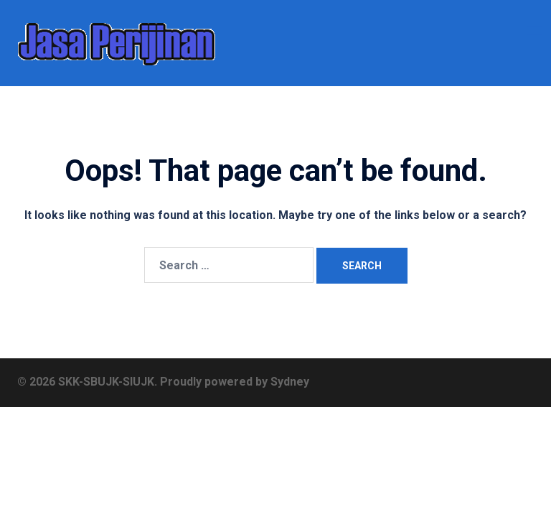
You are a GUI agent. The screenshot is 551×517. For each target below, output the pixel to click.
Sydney (289, 381)
